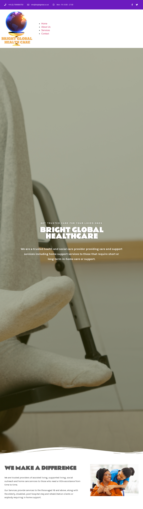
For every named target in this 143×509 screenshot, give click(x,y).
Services (45, 30)
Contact (45, 33)
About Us (46, 27)
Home (44, 23)
